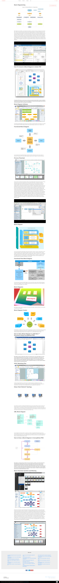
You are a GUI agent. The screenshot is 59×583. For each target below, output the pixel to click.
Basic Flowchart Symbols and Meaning (25, 470)
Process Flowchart (19, 158)
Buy (30, 0)
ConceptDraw (3, 0)
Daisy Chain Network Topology (23, 387)
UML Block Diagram (19, 411)
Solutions (23, 0)
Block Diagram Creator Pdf (26, 561)
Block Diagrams (18, 287)
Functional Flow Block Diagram (23, 258)
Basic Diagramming (19, 5)
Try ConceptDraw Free (53, 5)
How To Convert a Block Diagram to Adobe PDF (27, 67)
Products (19, 0)
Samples (27, 0)
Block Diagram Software (21, 104)
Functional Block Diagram (21, 126)
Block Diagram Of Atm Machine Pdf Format (28, 562)
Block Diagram (18, 224)
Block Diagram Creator (20, 310)
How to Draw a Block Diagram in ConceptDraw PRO (29, 438)
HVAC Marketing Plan (20, 363)
